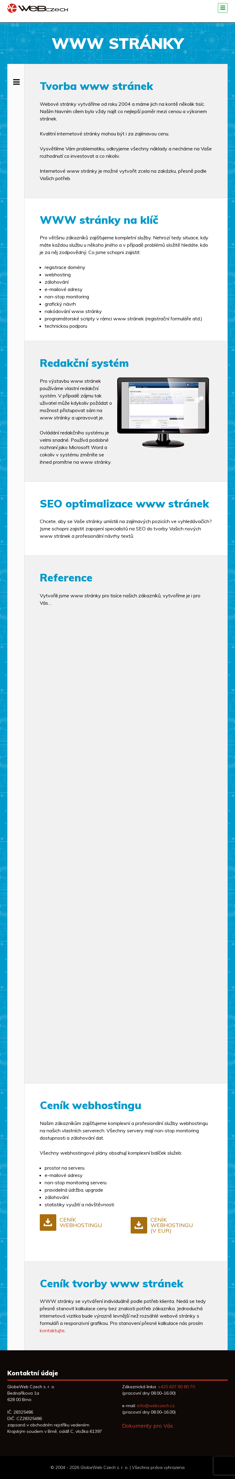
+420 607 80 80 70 (176, 1386)
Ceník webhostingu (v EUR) (172, 1225)
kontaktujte (52, 1330)
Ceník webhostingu (81, 1222)
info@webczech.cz (156, 1405)
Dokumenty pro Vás (147, 1425)
